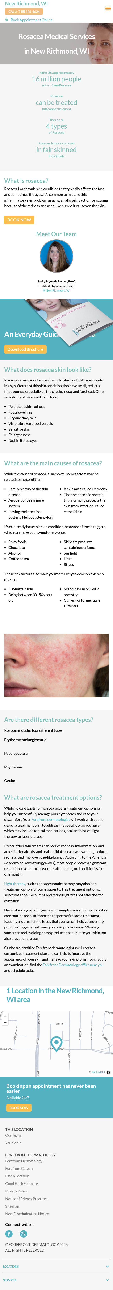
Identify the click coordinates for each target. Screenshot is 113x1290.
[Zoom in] (5, 1016)
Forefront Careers (19, 1168)
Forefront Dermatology (23, 1161)
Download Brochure (25, 349)
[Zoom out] (5, 1022)
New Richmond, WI (26, 3)
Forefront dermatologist (50, 819)
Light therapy (14, 883)
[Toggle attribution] (108, 1072)
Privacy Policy (16, 1191)
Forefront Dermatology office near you (73, 964)
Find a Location (17, 1176)
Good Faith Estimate (21, 1183)
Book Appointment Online (32, 19)
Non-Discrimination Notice (27, 1213)
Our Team (13, 1135)
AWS (94, 1072)
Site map (12, 1206)
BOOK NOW (19, 219)
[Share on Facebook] (10, 1235)
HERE (101, 1072)
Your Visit (13, 1142)
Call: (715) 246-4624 (24, 11)
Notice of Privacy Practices (26, 1198)
